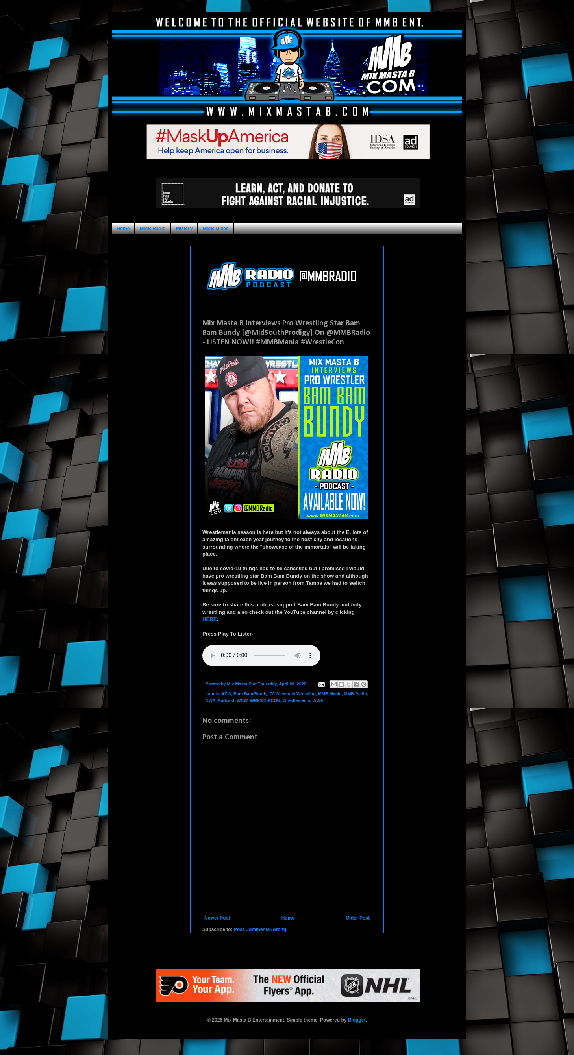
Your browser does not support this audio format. (261, 655)
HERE (209, 619)
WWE (318, 700)
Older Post (358, 918)
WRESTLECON (265, 700)
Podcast (226, 700)
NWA (210, 700)
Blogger (357, 1020)
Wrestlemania (296, 700)
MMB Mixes (215, 228)
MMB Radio (152, 228)
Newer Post (217, 918)
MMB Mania (329, 693)
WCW (242, 700)
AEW (226, 693)
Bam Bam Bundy (250, 693)
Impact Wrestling (298, 693)
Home (123, 228)
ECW (275, 693)
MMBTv (184, 228)
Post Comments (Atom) (260, 929)
